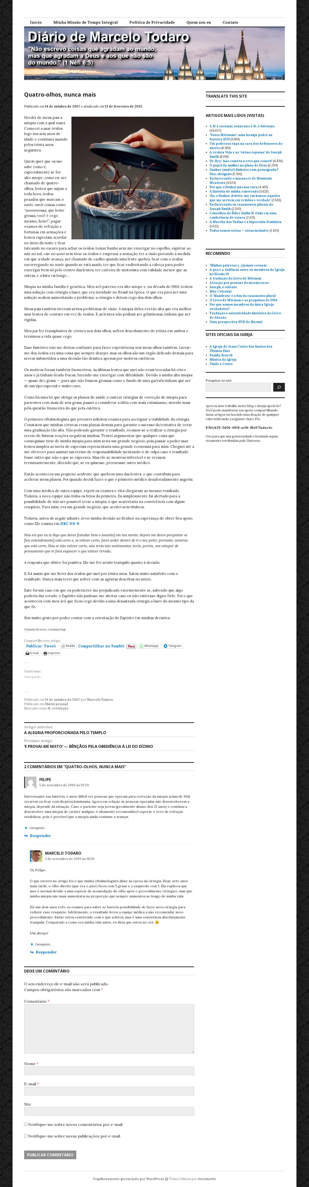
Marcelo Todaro (100, 700)
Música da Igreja (223, 360)
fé (49, 708)
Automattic (207, 1179)
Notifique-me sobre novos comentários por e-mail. (75, 1124)
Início (36, 22)
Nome (31, 1063)
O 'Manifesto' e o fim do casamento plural (243, 296)
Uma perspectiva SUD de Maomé (236, 322)
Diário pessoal (56, 704)
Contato (230, 22)
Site (27, 1104)
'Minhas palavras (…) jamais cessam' (238, 265)
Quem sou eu (198, 22)
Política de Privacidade (152, 22)
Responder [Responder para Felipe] (40, 835)
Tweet (50, 646)
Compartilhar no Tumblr (101, 646)
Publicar (34, 646)
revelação (60, 708)
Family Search (221, 355)
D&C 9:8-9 (69, 523)
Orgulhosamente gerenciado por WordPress (128, 1179)
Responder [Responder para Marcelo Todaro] (46, 952)
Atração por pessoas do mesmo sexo (239, 283)
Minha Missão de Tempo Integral (85, 22)
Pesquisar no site (219, 381)
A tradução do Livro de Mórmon (235, 278)
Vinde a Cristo (221, 364)
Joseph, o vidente (223, 287)
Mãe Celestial (221, 291)
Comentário (36, 1001)
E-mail (31, 1083)
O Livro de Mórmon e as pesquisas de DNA (244, 300)
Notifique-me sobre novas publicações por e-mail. (74, 1136)
